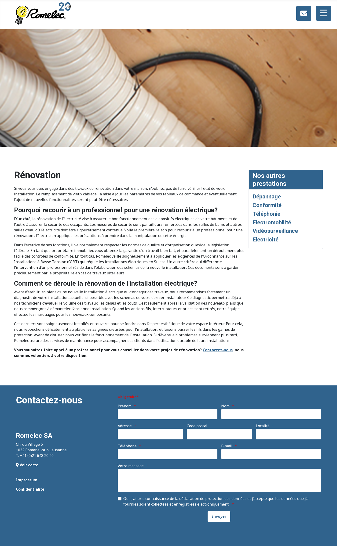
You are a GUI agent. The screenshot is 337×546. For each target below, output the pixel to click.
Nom (225, 406)
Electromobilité (272, 222)
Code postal (197, 425)
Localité (263, 425)
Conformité (267, 205)
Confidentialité (30, 489)
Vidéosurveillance (275, 231)
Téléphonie (266, 214)
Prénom (125, 406)
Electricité (265, 239)
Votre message (131, 465)
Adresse (125, 425)
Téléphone (127, 446)
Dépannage (267, 196)
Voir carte (27, 464)
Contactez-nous (218, 349)
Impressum (26, 479)
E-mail (226, 446)
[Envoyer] (219, 516)
